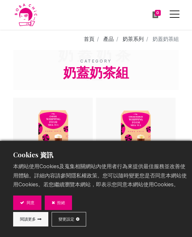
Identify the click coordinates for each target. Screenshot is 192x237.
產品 (108, 39)
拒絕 (60, 202)
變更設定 (66, 219)
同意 (30, 202)
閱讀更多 (28, 219)
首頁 (89, 39)
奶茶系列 (133, 39)
